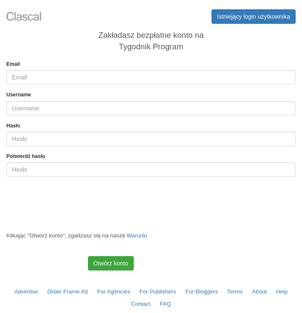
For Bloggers (202, 291)
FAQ (165, 304)
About (259, 291)
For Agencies (113, 291)
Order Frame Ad (67, 291)
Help (282, 291)
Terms (235, 291)
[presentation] (70, 200)
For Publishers (158, 291)
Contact (140, 304)
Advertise (26, 291)
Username (18, 95)
